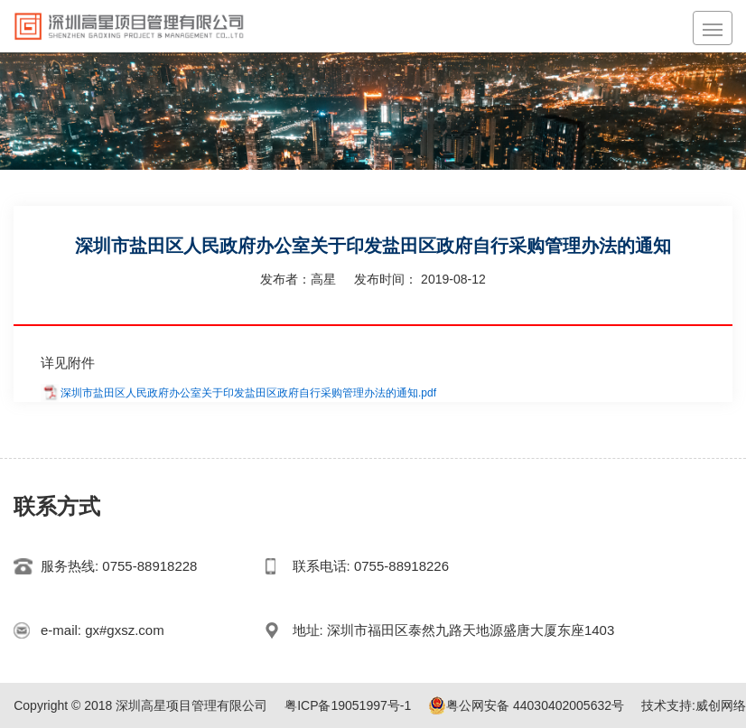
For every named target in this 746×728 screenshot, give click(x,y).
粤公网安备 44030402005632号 (526, 705)
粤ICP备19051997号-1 (347, 705)
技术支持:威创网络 (693, 705)
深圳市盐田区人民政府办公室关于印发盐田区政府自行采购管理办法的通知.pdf (248, 393)
